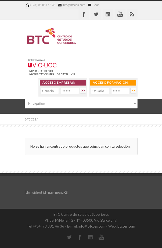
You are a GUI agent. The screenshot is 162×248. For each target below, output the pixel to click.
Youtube (120, 14)
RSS (132, 14)
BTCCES (30, 119)
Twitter (96, 14)
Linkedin (108, 14)
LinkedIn (90, 237)
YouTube (101, 237)
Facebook (83, 14)
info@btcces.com (91, 226)
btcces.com (126, 226)
